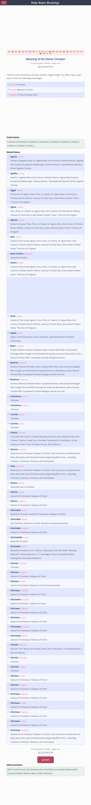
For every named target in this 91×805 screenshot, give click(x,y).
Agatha (13, 173)
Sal (28, 769)
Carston (14, 423)
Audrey (47, 773)
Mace (33, 773)
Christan (11, 141)
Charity (14, 432)
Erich (22, 769)
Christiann (32, 141)
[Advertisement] (45, 26)
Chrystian (64, 141)
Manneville (71, 769)
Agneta (13, 220)
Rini (9, 769)
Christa (13, 483)
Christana (15, 590)
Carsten (14, 414)
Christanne (15, 599)
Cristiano (20, 145)
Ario (41, 769)
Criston (29, 145)
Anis (12, 236)
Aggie (13, 190)
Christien (54, 141)
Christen (14, 666)
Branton (14, 362)
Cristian (10, 145)
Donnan (34, 769)
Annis (13, 316)
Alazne (26, 773)
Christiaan (21, 141)
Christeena (15, 626)
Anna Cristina (16, 253)
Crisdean (74, 141)
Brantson (14, 379)
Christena (15, 694)
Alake (19, 773)
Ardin (40, 773)
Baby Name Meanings (45, 3)
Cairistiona (15, 396)
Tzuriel (15, 769)
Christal (14, 563)
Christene (15, 712)
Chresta (14, 449)
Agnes (13, 207)
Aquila (13, 333)
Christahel (15, 546)
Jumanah (60, 769)
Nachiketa (50, 769)
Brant (13, 346)
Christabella (16, 537)
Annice (13, 262)
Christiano (43, 141)
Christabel (15, 510)
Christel (14, 644)
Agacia (13, 156)
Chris (12, 466)
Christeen (15, 608)
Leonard (11, 773)
